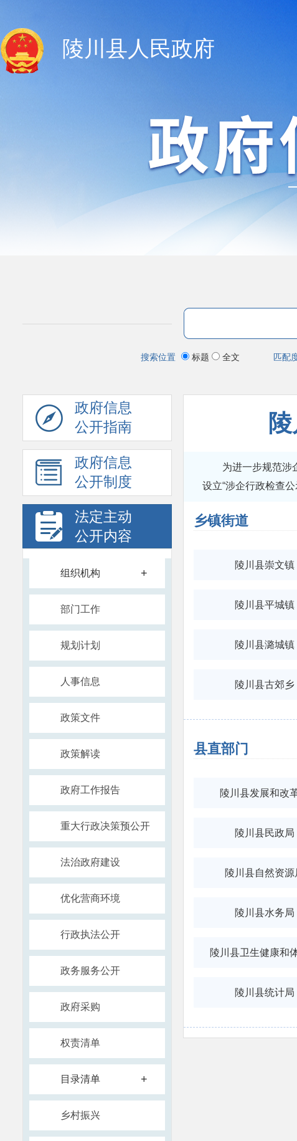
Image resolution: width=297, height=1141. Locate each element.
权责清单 (80, 1043)
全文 (226, 357)
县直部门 (221, 749)
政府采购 (80, 1006)
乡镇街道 (221, 520)
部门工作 (80, 609)
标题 (196, 357)
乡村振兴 (80, 1115)
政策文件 (80, 717)
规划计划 (80, 645)
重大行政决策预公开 (105, 826)
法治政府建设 (90, 862)
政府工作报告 (90, 790)
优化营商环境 (90, 898)
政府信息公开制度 (83, 475)
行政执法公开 (90, 934)
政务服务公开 (90, 970)
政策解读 (80, 753)
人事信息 (80, 681)
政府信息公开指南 (83, 420)
